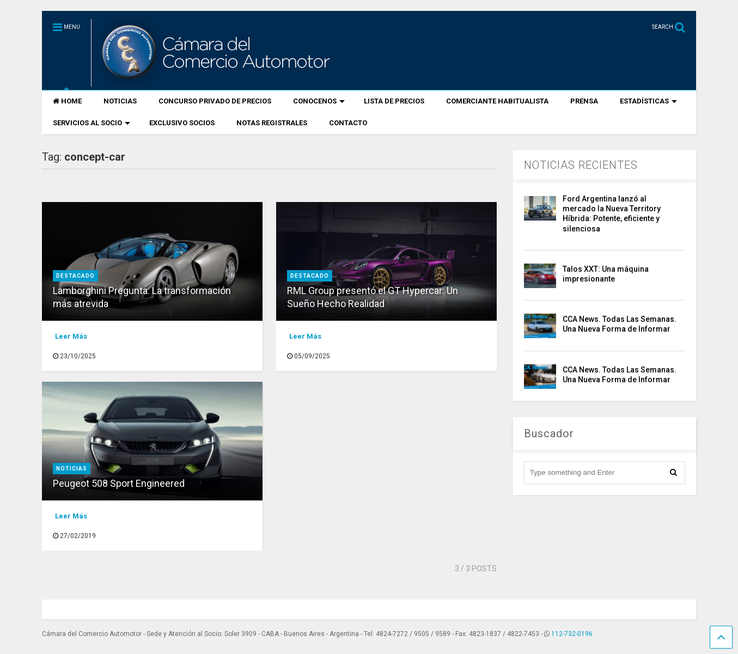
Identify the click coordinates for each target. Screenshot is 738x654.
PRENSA (584, 101)
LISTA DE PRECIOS (394, 101)
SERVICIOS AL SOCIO (91, 123)
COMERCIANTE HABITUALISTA (497, 101)
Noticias (71, 469)
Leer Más (71, 336)
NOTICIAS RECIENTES (581, 165)
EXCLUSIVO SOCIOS (182, 123)
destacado (75, 276)
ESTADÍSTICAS (648, 101)
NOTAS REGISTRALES (271, 123)
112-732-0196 (572, 634)
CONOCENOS (319, 101)
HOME (67, 101)
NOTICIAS (120, 101)
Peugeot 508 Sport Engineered (119, 483)
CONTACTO (348, 123)
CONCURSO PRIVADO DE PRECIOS (214, 101)
